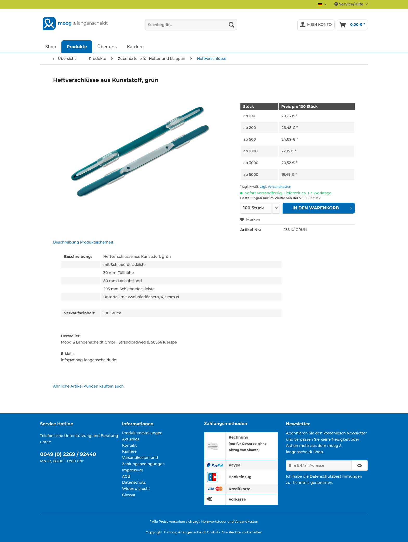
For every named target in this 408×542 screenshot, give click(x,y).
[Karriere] (135, 46)
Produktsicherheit (96, 242)
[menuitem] (191, 27)
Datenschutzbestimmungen (336, 476)
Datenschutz (134, 482)
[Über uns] (107, 46)
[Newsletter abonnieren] (359, 465)
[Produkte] (76, 46)
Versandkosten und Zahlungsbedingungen (143, 460)
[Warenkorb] (352, 25)
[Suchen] (231, 25)
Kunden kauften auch (104, 386)
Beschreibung (66, 242)
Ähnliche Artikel (68, 386)
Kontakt (129, 445)
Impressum (132, 470)
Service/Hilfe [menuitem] (349, 4)
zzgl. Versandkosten (275, 187)
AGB (126, 476)
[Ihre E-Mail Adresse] (319, 465)
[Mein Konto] (316, 25)
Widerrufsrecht (136, 488)
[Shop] (50, 46)
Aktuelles (130, 439)
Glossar (129, 495)
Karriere (129, 451)
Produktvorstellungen (142, 433)
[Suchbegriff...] (191, 25)
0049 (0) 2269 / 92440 (68, 454)
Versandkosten (246, 522)
